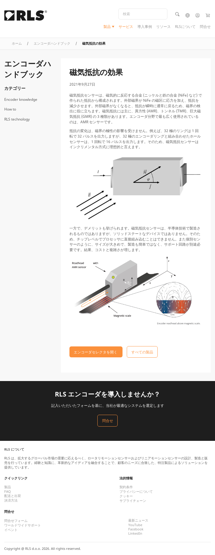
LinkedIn (135, 533)
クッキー (126, 496)
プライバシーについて (136, 491)
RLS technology (17, 119)
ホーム (17, 43)
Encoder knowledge (20, 99)
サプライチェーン (132, 501)
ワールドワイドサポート (22, 525)
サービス (126, 26)
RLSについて (185, 26)
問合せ (205, 26)
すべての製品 (142, 351)
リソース (163, 26)
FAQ (7, 491)
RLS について (14, 449)
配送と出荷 (12, 496)
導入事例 (144, 26)
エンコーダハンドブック (52, 43)
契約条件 (126, 487)
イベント (11, 530)
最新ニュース (138, 520)
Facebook (135, 529)
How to (10, 109)
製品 (107, 26)
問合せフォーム (16, 521)
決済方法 (11, 500)
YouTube (135, 525)
